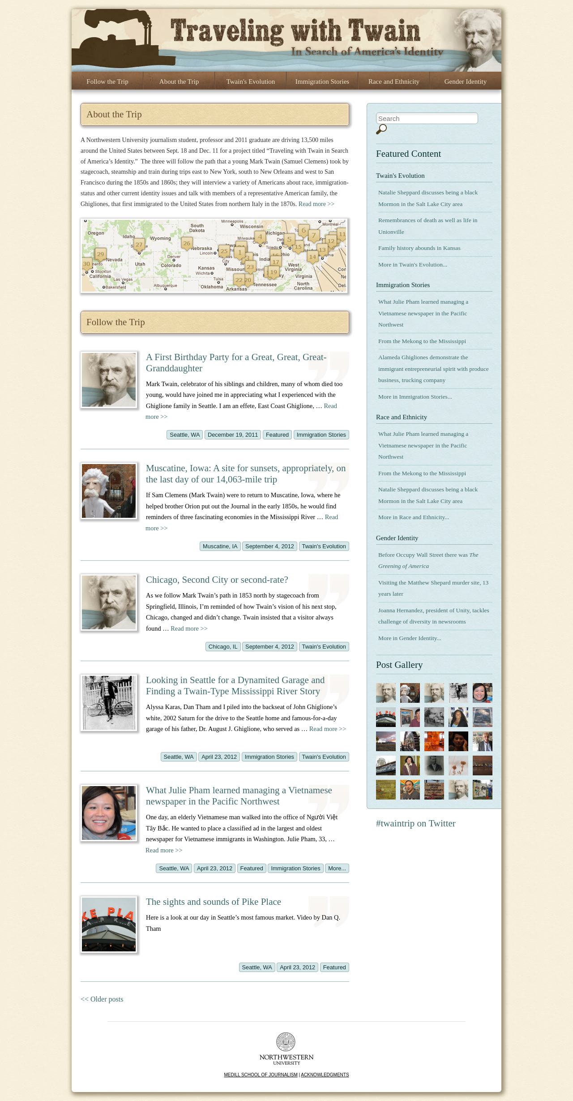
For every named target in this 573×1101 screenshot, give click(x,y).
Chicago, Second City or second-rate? (217, 579)
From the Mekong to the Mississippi (422, 341)
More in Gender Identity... (409, 638)
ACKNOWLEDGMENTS (325, 1074)
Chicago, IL (223, 646)
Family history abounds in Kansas (419, 248)
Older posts (102, 999)
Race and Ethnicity (393, 81)
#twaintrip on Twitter (416, 823)
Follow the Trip (107, 81)
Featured (277, 434)
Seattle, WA (185, 434)
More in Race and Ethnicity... (413, 517)
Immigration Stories (322, 81)
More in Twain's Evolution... (412, 264)
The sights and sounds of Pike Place (213, 901)
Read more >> (316, 204)
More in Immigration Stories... (415, 396)
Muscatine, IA (220, 546)
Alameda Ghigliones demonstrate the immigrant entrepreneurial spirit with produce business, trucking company (433, 368)
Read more (189, 628)
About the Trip (179, 81)
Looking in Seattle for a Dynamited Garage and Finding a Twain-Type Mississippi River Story (235, 686)
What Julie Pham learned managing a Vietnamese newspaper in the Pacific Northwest (239, 796)
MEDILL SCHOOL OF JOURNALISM (260, 1074)
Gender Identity (466, 81)
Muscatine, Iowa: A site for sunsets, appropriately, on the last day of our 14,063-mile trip (246, 474)
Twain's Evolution (251, 81)
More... (337, 868)
